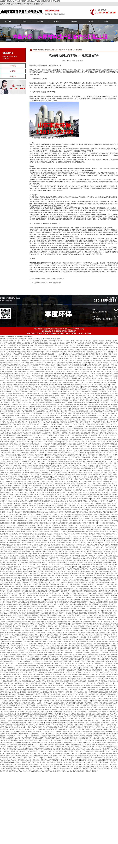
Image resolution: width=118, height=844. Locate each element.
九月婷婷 (111, 345)
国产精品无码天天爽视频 (33, 472)
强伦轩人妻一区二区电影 (105, 668)
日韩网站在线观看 (111, 628)
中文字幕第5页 (8, 488)
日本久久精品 (70, 389)
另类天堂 (79, 586)
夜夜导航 (110, 516)
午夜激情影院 (26, 512)
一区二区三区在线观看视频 (85, 503)
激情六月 (39, 360)
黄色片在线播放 (25, 711)
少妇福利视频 (20, 617)
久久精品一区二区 (86, 681)
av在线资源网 (12, 685)
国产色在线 (8, 393)
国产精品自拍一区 (78, 683)
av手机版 (6, 404)
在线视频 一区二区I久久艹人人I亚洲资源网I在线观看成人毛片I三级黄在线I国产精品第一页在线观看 (30, 1)
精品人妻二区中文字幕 (17, 670)
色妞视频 (82, 420)
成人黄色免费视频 (32, 391)
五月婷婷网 (3, 387)
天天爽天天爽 (39, 571)
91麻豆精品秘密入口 (15, 349)
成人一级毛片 (94, 468)
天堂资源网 (86, 393)
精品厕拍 (62, 380)
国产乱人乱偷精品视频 (93, 626)
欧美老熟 (62, 538)
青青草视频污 (44, 578)
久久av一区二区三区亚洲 (51, 558)
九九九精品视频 (97, 536)
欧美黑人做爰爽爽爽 (74, 374)
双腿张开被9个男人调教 (98, 705)
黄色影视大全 (90, 490)
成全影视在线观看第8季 (49, 492)
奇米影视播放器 (76, 593)
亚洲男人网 (83, 529)
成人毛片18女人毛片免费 (86, 646)
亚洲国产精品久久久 (101, 573)
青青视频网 (95, 632)
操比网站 (54, 698)
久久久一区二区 (96, 499)
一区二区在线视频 (57, 725)
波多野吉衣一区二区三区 (27, 455)
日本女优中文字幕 (84, 424)
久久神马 (23, 595)
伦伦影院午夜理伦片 (89, 380)
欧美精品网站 (12, 545)
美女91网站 (34, 679)
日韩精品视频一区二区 (89, 525)
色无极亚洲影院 (12, 650)
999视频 (9, 542)
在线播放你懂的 (50, 358)
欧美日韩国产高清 (108, 611)
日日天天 (12, 514)
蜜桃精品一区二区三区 (82, 615)
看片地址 (37, 483)
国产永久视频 (27, 463)
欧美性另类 (67, 731)
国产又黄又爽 (24, 505)
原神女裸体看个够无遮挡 (86, 674)
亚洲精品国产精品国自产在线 (16, 363)
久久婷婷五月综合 (34, 564)
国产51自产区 (99, 459)
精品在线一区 (31, 595)
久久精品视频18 (22, 692)
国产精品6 (22, 345)
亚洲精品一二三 (94, 376)
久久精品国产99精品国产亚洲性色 (62, 657)
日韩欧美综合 (14, 459)
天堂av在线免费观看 (106, 398)
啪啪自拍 (3, 628)
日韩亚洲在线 (43, 516)
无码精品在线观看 (87, 731)
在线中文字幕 (9, 727)
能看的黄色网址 (109, 747)
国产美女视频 (15, 578)
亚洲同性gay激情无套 (52, 415)
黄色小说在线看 (75, 474)
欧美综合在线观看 (15, 582)
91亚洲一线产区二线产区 (35, 619)
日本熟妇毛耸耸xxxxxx (105, 455)
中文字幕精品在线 (66, 611)
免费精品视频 (11, 694)
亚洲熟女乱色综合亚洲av (44, 406)
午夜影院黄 (64, 433)
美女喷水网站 (62, 597)
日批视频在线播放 (41, 490)
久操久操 (69, 630)
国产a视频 (106, 384)
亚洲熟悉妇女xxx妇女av (77, 439)
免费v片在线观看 (58, 523)
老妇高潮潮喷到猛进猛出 (67, 751)
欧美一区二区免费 (60, 376)
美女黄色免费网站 (61, 391)
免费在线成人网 (13, 374)
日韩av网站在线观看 (33, 736)
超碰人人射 (45, 648)
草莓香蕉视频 (83, 595)
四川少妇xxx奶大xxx (46, 448)
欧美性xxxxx (45, 589)
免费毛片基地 (58, 602)
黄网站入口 (103, 516)
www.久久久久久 (87, 488)
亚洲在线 (15, 413)
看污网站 (61, 413)
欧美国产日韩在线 (26, 731)
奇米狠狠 (91, 747)
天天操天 (76, 402)
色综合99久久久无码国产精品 (46, 652)
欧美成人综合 (50, 354)
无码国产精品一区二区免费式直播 (63, 448)
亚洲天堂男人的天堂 (105, 431)
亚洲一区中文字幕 (54, 507)
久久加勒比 (78, 604)
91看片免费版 (76, 564)
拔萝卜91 (71, 532)
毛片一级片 (41, 665)
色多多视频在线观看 (84, 433)
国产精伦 (7, 595)
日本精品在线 (4, 573)
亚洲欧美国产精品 (77, 494)
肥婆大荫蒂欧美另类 (94, 529)
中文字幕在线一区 (77, 457)
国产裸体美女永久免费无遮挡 (54, 731)
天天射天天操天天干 (64, 472)
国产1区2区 (80, 687)
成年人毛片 (27, 747)
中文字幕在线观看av (95, 411)
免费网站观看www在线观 (107, 477)
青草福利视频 (94, 600)
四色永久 (51, 391)
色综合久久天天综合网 (98, 442)
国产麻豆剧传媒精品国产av (105, 753)
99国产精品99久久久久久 (40, 769)
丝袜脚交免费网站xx (15, 536)
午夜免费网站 (15, 507)
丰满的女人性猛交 (108, 709)
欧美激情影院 (55, 545)
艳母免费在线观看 (91, 637)
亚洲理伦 (75, 510)
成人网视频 (87, 551)
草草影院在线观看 (13, 755)
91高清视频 (30, 639)
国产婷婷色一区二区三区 (48, 564)
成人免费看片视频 (79, 729)
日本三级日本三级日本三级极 (47, 687)
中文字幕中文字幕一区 (25, 685)
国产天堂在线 (82, 501)
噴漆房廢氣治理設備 (60, 331)
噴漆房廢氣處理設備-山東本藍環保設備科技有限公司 (49, 50)
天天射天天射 (23, 365)
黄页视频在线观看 (5, 384)
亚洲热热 (112, 468)
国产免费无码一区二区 (59, 630)
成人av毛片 (77, 600)
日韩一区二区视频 (44, 593)
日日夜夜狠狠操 (60, 459)
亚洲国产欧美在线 (44, 505)
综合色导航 (112, 542)
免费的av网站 (4, 705)
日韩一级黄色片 (16, 356)
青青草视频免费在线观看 (98, 685)
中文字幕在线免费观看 (68, 483)
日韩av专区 (78, 659)
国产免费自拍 (42, 459)
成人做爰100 (108, 562)
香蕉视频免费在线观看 (42, 650)
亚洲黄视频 (14, 635)
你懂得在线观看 (90, 744)
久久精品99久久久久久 (91, 367)
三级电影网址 (15, 595)
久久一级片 (100, 665)
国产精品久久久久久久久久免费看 (41, 753)
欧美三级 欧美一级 (110, 457)
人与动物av (26, 753)
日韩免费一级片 (12, 483)
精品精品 (18, 628)
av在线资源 (51, 459)
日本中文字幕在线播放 (51, 755)
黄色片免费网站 (75, 681)
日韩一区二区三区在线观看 (8, 525)
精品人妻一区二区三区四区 (56, 347)
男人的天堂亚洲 (60, 747)
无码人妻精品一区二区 (40, 347)
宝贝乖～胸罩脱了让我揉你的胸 (83, 635)
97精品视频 (87, 457)
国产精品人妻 (47, 352)
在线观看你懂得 (57, 463)
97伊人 (93, 424)
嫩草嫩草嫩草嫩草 (28, 571)
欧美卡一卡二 (16, 453)
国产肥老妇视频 (30, 389)
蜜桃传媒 (23, 387)
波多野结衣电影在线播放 (78, 514)
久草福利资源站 (59, 534)
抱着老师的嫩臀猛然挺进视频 (33, 586)
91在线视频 (7, 420)
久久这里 (20, 580)
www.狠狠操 (30, 694)
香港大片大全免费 (34, 700)
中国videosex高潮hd (82, 341)
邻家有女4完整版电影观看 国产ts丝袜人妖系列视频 (54, 417)
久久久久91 (109, 463)
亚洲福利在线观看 (79, 365)
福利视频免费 (32, 665)
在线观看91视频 (85, 402)
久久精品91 (32, 683)
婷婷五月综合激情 (40, 409)
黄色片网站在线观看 (33, 542)
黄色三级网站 (80, 409)
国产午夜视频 (16, 360)
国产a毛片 (74, 472)
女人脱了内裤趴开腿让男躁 (9, 402)
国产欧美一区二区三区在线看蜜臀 (96, 558)
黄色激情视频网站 (31, 529)
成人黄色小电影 (9, 593)
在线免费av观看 (19, 488)
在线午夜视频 (103, 376)
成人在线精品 (102, 659)
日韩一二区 (85, 593)
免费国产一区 (104, 501)
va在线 (17, 683)
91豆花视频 (56, 573)
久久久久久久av (82, 505)
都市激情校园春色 (36, 420)
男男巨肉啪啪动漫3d (17, 659)
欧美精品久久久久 (38, 380)
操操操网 (65, 733)
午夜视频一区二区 (38, 374)
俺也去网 (35, 604)
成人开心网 (82, 584)
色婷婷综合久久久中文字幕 (47, 540)
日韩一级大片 (98, 562)
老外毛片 (77, 529)
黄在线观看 (85, 720)
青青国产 (85, 523)
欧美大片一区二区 (83, 690)
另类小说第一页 (54, 343)
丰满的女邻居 (11, 747)
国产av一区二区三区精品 (62, 494)
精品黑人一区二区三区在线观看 (47, 356)
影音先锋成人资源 (63, 516)
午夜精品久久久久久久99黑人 (87, 446)
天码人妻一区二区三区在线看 (11, 376)
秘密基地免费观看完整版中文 (24, 600)
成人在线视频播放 (36, 352)
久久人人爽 (74, 420)
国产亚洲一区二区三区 (62, 665)
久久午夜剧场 (80, 492)
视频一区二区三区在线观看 (51, 611)
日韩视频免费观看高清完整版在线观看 (38, 556)
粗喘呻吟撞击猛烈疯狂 (83, 705)
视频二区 (42, 523)
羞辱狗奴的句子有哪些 (7, 619)
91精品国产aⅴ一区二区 (28, 415)
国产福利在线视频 (111, 720)
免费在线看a (44, 670)
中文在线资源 (67, 740)
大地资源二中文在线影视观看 (60, 556)
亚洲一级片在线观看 (40, 569)
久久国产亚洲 (40, 415)
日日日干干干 (48, 740)
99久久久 (79, 525)
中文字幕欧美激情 (50, 387)
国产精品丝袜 (63, 580)
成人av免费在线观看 (63, 769)
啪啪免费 (99, 481)
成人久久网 (49, 488)
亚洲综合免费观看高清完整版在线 (45, 766)
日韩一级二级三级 (22, 358)
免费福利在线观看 (46, 536)
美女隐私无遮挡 (97, 709)
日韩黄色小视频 (32, 643)
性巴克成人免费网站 (29, 406)
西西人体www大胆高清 (64, 564)
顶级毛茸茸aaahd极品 (61, 374)
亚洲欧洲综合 (70, 705)
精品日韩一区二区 (70, 534)
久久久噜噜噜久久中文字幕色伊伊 (98, 435)
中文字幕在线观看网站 (95, 740)
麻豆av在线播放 (99, 371)
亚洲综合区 (67, 606)
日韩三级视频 (89, 428)
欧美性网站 (60, 652)
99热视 (57, 400)
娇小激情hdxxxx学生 (94, 417)
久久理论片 (114, 698)
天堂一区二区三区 (107, 639)
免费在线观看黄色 (107, 395)
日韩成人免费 (53, 496)
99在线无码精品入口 (79, 490)
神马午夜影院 (30, 395)
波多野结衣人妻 (20, 472)
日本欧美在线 (78, 725)
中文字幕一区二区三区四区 (36, 494)
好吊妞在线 (80, 727)
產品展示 (40, 21)
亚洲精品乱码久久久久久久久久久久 (46, 624)
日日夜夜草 (35, 532)
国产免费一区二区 (108, 758)
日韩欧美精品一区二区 (43, 468)
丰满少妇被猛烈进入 (25, 769)
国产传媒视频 (23, 624)
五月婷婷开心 (104, 433)
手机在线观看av (37, 551)
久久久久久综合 (49, 632)
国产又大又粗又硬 (80, 352)
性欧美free (16, 742)
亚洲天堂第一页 (98, 681)
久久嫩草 (24, 703)
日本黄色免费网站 (12, 567)
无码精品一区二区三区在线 (19, 564)
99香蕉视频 (53, 398)
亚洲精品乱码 (13, 534)
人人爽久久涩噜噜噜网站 (76, 580)
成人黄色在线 (109, 648)
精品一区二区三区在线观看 (51, 503)
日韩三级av (96, 657)
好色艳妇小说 (35, 398)
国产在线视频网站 (12, 560)
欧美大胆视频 (47, 360)
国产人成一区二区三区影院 (42, 630)
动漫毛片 (84, 567)
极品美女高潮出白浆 (61, 744)
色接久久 (108, 591)
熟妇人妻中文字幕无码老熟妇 (36, 369)
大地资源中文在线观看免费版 (85, 751)
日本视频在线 (9, 532)
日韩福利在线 (113, 420)
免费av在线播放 (105, 400)
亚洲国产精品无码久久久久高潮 (35, 567)
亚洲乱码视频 (22, 424)
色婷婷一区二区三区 (47, 483)
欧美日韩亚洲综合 (71, 499)
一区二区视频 (12, 358)
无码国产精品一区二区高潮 (68, 628)
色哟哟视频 (58, 420)
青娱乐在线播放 (77, 700)
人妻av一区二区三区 (102, 380)
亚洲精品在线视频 (30, 668)
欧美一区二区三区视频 (74, 597)
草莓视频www (13, 630)
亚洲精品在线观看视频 (95, 611)
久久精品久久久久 (38, 731)
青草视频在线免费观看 (104, 540)
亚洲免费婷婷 (48, 374)
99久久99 (32, 755)
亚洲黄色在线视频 (31, 527)
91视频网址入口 (5, 659)
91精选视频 (108, 459)
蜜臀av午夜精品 (93, 349)
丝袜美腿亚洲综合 (34, 382)
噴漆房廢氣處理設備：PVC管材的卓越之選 (48, 283)
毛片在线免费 (79, 703)
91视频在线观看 (58, 685)
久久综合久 (56, 442)
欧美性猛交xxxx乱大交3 (30, 593)
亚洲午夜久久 (32, 608)
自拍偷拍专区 (16, 378)
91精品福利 (63, 415)
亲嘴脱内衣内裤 (100, 409)
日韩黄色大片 (45, 736)
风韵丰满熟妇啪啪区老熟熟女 (93, 575)
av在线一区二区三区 (33, 729)
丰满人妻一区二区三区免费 (46, 461)
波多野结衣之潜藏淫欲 (58, 422)
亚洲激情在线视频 (51, 668)
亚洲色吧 (89, 714)
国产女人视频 (47, 727)
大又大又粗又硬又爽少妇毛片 (99, 479)
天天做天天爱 (4, 369)
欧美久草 (61, 435)
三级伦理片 (107, 551)
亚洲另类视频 (46, 551)
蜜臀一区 (5, 615)
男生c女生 (18, 637)
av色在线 (86, 494)
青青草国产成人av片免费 (58, 615)
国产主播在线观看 (50, 428)
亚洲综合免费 (22, 722)
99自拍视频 (17, 466)
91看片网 (10, 395)
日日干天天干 (71, 391)
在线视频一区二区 (57, 514)
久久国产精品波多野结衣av (10, 611)
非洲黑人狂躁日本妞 (38, 463)
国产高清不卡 (60, 692)
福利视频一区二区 (110, 371)
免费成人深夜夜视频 (67, 736)
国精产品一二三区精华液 (38, 453)
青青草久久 (63, 558)
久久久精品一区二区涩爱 (46, 747)
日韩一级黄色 (113, 376)
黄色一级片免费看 (64, 593)
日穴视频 (5, 448)
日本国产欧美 (76, 731)
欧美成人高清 (92, 496)
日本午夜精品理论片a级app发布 (10, 415)
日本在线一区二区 (91, 771)
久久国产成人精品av (106, 560)
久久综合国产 (68, 711)
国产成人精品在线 (85, 536)
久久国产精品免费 (6, 742)
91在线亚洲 (44, 613)
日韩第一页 (68, 676)
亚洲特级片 (32, 492)
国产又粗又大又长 (65, 457)
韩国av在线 (41, 358)
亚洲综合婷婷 (84, 347)
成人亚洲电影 (12, 580)
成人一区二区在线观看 (49, 641)
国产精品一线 (111, 567)
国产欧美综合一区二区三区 (106, 637)
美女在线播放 (15, 457)
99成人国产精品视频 (44, 345)
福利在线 (105, 406)
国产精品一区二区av (39, 580)
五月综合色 (48, 672)
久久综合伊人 (27, 433)
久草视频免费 (9, 472)
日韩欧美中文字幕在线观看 (17, 369)
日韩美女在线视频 (112, 654)
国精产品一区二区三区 (51, 639)
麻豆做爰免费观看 (56, 637)
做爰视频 (44, 696)
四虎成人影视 (26, 582)
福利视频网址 (47, 477)
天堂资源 (101, 591)
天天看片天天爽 (45, 637)
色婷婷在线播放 (23, 635)
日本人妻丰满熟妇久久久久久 (37, 751)
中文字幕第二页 (27, 589)
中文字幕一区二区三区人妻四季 (67, 512)
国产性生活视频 (7, 551)
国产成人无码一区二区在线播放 (105, 696)
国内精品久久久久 (70, 742)
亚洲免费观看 (102, 413)
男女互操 (85, 630)
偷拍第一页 (10, 512)
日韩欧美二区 (110, 442)
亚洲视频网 (16, 549)
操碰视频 (91, 762)
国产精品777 (11, 494)
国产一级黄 (14, 608)
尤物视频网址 (57, 740)
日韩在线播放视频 (57, 764)
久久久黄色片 (4, 341)
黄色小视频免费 (96, 589)
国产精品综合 (83, 510)
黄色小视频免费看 (87, 371)
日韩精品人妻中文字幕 (88, 564)
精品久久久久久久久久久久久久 (89, 398)
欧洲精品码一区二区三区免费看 (71, 442)
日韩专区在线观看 (79, 626)
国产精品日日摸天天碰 (34, 562)
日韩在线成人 (13, 444)
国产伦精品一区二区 (44, 422)
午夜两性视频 (8, 409)
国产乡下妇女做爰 (106, 472)
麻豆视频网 (18, 450)
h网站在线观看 (57, 406)
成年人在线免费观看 (92, 545)
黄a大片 (22, 400)
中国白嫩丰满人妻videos (35, 444)
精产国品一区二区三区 (23, 679)
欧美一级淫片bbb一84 (28, 360)
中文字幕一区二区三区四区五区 (67, 437)
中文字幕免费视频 (65, 700)
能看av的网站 (57, 549)
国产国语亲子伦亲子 (102, 424)
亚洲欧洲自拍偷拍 (31, 687)
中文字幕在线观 (94, 453)
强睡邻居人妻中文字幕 (47, 382)
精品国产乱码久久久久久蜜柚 (76, 558)
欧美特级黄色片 (45, 584)
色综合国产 (23, 510)
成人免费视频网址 (29, 602)
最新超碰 (93, 668)
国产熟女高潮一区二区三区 (104, 683)
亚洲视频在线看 (111, 731)
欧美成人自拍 (55, 468)
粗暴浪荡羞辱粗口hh (107, 393)
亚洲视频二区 (24, 578)
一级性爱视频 (43, 446)
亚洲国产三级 (29, 431)
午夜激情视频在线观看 (63, 387)
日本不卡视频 (73, 540)
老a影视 (93, 402)
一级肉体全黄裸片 (36, 621)
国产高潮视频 (108, 760)
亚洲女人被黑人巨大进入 (98, 720)
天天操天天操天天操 (100, 643)
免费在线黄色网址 (74, 760)
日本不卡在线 (63, 635)
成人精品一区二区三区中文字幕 (16, 591)
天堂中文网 (95, 700)
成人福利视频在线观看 (61, 661)
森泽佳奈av (85, 600)
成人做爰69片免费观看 (45, 527)
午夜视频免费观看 (79, 404)
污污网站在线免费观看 (60, 718)
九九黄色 (65, 641)
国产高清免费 (86, 387)
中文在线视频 (69, 613)
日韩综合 (31, 632)
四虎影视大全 (43, 690)
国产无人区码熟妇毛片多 (11, 352)
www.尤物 (20, 496)
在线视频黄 (72, 586)
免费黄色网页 (85, 549)
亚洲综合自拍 (34, 448)
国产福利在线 (74, 556)
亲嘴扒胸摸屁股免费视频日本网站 (27, 764)
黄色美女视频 (13, 700)
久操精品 (79, 378)
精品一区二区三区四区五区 (31, 573)
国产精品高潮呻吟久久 (43, 595)
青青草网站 (21, 650)
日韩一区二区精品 (63, 398)
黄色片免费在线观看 (77, 571)
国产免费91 (52, 659)
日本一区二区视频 (40, 626)
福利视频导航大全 (68, 549)
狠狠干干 (41, 479)
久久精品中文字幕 (72, 349)
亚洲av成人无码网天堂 (110, 356)
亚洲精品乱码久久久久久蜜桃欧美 (27, 446)
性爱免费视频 (46, 514)
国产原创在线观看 (104, 365)
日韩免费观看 (63, 586)
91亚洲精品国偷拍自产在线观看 (58, 690)
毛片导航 (57, 411)
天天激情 (50, 534)
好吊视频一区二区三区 (16, 705)
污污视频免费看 (94, 532)
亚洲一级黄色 (78, 711)
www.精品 (78, 448)
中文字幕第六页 (93, 455)
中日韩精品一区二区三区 (14, 463)
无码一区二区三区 (5, 360)
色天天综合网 (101, 769)
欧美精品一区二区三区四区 (30, 637)
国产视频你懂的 (103, 521)
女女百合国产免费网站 (82, 358)
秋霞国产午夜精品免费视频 (57, 670)
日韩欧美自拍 (112, 382)
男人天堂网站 (71, 492)
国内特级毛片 (90, 354)
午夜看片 (5, 652)
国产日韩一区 (110, 705)
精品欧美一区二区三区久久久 (98, 630)
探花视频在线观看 (59, 488)
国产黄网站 (32, 358)
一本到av (94, 547)
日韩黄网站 (50, 490)
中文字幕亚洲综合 (103, 391)
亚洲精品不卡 (90, 716)
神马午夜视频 (43, 518)
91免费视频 (114, 426)
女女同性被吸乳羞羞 (25, 681)
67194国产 (114, 722)
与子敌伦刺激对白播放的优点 (9, 422)
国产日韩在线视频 (93, 567)
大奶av (29, 663)
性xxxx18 (23, 507)
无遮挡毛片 (56, 433)
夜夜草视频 (62, 755)
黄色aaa (41, 512)
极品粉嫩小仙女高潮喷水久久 (29, 516)
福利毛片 (68, 479)
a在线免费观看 (36, 696)
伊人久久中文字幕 (5, 378)
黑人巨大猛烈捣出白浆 (8, 657)
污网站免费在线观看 (98, 597)
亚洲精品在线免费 (19, 431)
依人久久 (107, 646)
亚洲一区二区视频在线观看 (17, 663)
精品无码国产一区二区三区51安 (90, 569)
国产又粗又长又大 (36, 711)
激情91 (36, 545)
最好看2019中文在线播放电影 (59, 553)
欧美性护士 (20, 672)
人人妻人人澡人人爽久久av (93, 749)
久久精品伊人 (11, 679)
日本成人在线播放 (111, 488)
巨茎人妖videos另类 (52, 646)
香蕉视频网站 (114, 450)
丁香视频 (30, 654)
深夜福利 (56, 707)
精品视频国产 (83, 556)
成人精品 (42, 466)
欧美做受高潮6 (49, 479)
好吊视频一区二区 (93, 369)
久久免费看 (49, 411)
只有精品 (9, 604)
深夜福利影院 (56, 510)
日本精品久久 (109, 718)
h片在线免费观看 (54, 426)
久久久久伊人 (40, 709)
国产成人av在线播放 (54, 733)
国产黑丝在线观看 (5, 738)
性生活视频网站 (55, 736)
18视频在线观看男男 (71, 527)
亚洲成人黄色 (60, 696)
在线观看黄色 (40, 378)
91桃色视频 (53, 472)
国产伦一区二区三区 (25, 374)
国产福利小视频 (25, 457)
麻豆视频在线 (88, 725)
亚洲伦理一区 (70, 488)
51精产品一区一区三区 (84, 560)
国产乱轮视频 (53, 597)
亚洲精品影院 (74, 516)
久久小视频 (63, 393)
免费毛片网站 (82, 540)
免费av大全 (30, 490)
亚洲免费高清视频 (34, 692)
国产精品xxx (114, 740)
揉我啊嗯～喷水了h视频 (103, 360)
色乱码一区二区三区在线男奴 (48, 437)
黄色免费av (101, 463)
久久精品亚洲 (39, 639)
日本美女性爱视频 (65, 663)
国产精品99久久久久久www (50, 538)
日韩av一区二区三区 (30, 499)
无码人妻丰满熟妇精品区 (61, 450)
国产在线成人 (94, 738)
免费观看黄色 (53, 516)
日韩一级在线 (6, 602)
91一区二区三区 (12, 718)
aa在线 (18, 428)
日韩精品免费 (13, 722)
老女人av (49, 523)
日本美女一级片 (109, 492)
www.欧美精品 (4, 459)
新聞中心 (57, 21)
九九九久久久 (73, 641)
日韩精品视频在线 (51, 560)
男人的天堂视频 (105, 545)
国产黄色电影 (27, 349)
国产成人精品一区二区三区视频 (43, 442)
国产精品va (50, 453)
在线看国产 (92, 461)
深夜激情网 (8, 626)
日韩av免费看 (33, 417)
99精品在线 (60, 499)
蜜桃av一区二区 (14, 711)
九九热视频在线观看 (89, 507)
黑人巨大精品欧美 (13, 516)
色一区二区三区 (113, 347)
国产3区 (88, 632)
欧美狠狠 (95, 580)
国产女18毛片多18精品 (97, 389)
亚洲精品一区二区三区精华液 (74, 652)
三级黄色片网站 (14, 538)
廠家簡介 (90, 21)
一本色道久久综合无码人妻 (13, 380)
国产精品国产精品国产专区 (17, 490)
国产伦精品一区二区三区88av (26, 367)
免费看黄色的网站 (108, 439)
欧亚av (59, 560)
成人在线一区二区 (24, 461)
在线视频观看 (89, 406)
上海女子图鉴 (98, 672)
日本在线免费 (26, 604)
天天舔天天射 (12, 764)
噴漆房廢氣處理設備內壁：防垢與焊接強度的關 (49, 279)
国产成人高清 (68, 608)
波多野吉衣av (106, 417)
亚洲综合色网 (74, 398)
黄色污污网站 (13, 624)
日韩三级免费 (48, 707)
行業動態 (13, 65)
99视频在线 (105, 499)
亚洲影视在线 (99, 679)
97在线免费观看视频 (97, 733)
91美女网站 (111, 354)
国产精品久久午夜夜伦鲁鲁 (85, 696)
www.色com (74, 589)
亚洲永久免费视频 (84, 758)
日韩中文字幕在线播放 (37, 560)
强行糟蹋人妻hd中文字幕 (92, 727)
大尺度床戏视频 (38, 413)
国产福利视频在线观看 (85, 628)
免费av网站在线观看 (87, 573)
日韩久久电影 (45, 760)
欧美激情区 (23, 382)
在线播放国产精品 (58, 727)
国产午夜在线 (28, 442)
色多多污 (3, 591)
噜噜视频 (84, 474)
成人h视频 (34, 437)
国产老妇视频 (58, 654)
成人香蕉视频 (49, 494)
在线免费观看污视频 (93, 470)
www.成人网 (59, 354)
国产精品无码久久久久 (82, 389)
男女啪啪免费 (99, 646)
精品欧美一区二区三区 (9, 496)
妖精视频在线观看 (92, 514)
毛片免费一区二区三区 (44, 525)
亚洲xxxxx (64, 521)
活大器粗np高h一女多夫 (35, 740)
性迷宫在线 (72, 707)
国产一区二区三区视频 (28, 468)
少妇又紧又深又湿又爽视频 (78, 369)
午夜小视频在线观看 (13, 646)
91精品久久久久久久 (77, 406)
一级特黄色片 (54, 589)
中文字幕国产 (28, 347)
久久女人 (48, 463)
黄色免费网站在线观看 (7, 597)
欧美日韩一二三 (52, 363)
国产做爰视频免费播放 (78, 714)
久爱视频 (62, 529)
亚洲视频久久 (20, 514)
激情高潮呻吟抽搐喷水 (79, 395)
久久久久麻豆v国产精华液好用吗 (10, 468)
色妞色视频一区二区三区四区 (14, 716)
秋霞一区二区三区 (110, 665)
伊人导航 (84, 747)
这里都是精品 (13, 345)
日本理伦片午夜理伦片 (90, 659)
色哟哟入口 (20, 758)
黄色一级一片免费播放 (41, 384)
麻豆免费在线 (103, 349)
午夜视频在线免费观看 (27, 762)
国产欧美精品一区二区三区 (57, 341)
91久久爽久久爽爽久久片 (70, 345)
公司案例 (74, 21)
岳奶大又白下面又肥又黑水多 (28, 459)
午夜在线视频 (81, 354)
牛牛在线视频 (62, 356)
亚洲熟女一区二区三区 (15, 661)
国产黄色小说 (46, 657)
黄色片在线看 (74, 584)
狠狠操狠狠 (103, 632)
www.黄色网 (112, 367)
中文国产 (84, 356)
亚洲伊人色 (101, 549)
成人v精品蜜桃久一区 (80, 692)
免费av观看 (91, 505)
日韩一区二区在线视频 (27, 611)
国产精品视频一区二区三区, (64, 600)
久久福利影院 (72, 521)
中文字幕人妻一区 (48, 420)
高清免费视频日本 (19, 393)
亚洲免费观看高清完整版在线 (44, 395)
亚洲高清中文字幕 (37, 553)
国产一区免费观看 (92, 650)
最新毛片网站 (31, 411)
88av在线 (90, 584)
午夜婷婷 (42, 488)
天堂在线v (89, 426)
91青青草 (71, 358)
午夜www (23, 698)
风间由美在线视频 (58, 527)
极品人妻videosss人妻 (52, 663)
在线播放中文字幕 (67, 626)
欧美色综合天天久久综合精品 (84, 562)
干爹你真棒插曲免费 (75, 547)
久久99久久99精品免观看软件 (79, 360)
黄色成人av (68, 668)
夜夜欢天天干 (70, 422)
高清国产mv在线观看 (103, 578)
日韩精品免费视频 (84, 437)
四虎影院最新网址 (104, 514)
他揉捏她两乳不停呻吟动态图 (9, 696)
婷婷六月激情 (98, 428)
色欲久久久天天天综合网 (96, 512)
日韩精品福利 (110, 676)
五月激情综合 (31, 591)
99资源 (50, 714)
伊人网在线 (42, 521)
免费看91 (106, 363)
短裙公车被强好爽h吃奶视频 (34, 707)
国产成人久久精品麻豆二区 (35, 485)
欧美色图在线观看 (68, 382)
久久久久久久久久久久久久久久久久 (58, 643)
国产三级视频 (74, 595)
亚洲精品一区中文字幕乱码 (39, 742)
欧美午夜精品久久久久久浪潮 (49, 532)
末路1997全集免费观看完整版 (11, 343)
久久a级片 (69, 428)
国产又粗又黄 (99, 492)
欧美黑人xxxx (107, 764)
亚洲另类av (79, 483)
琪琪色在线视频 (69, 725)
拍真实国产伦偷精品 (91, 413)
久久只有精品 (91, 540)
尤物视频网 (38, 514)
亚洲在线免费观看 (13, 382)
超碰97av (10, 503)
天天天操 (73, 417)
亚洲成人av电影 (99, 635)
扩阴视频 (80, 707)
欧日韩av (98, 466)
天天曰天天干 (55, 582)
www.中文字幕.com (51, 512)
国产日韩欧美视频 (31, 422)
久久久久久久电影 (89, 606)
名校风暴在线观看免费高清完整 (41, 582)
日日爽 (38, 492)
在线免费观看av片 (85, 345)
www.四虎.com (25, 621)
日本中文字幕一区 (57, 551)
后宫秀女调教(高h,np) (47, 400)
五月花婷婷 (17, 503)
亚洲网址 (84, 470)
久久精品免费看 (27, 503)
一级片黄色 (19, 714)
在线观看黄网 (53, 729)
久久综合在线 (21, 529)
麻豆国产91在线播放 (71, 619)
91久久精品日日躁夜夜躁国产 (78, 602)
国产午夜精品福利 (79, 426)
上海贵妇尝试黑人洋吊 (73, 455)
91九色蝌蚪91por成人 (110, 694)
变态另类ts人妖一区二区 (77, 400)
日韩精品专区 (48, 571)
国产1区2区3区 (81, 391)
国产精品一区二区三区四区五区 (107, 547)
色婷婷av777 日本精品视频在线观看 (80, 709)
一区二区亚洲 (63, 532)
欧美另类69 (40, 722)
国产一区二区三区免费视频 (39, 343)
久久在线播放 (4, 538)
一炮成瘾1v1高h (84, 738)
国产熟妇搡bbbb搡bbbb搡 (90, 431)
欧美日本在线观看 (111, 409)
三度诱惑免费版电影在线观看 (51, 694)
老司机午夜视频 (91, 729)
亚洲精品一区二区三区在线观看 (16, 639)
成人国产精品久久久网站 (108, 369)
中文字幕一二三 (98, 703)
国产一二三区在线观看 (94, 395)
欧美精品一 (101, 641)
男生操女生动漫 (73, 718)
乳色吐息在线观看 (42, 714)
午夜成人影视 (63, 760)
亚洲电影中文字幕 (103, 415)
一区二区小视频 (91, 420)
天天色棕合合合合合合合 (18, 404)
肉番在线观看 (83, 349)
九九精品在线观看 (30, 705)
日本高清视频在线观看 (45, 718)
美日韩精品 (71, 356)
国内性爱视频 (26, 343)
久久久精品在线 (108, 411)
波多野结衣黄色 (85, 668)
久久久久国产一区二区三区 (93, 439)
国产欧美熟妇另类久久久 (48, 474)
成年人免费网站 (84, 363)
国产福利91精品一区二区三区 (78, 553)
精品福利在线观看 (15, 435)
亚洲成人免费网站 (5, 725)
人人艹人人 (36, 744)
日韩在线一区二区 (39, 600)
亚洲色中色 (68, 413)
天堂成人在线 (87, 604)
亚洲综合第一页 (75, 518)
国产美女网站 (70, 703)
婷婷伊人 (15, 420)
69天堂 (14, 367)
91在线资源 (95, 387)
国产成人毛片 (61, 492)
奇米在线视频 (65, 369)
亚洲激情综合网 (84, 639)
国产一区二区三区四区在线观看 (18, 417)
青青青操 (38, 762)
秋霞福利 (34, 356)
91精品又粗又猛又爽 (66, 426)
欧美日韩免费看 (21, 391)
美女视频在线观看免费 (26, 630)
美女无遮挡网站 (64, 589)
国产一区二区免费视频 (69, 632)
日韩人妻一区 (86, 442)
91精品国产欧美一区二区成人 (63, 567)
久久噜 (76, 613)
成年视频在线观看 (54, 628)
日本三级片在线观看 (47, 744)
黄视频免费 (76, 679)
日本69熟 (81, 648)
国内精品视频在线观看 (39, 349)
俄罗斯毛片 (101, 496)
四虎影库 (66, 602)
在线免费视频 (27, 380)
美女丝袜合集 (26, 551)
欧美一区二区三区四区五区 (16, 615)
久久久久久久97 (99, 586)
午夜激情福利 (108, 755)
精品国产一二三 (49, 444)
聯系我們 (107, 21)
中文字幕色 (49, 466)
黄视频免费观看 (101, 676)
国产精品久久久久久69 (25, 760)
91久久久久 (114, 400)
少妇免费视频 (75, 463)
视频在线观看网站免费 (102, 343)
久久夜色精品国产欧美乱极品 (87, 641)
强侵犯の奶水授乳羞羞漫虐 (18, 654)
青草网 (92, 363)
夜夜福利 (113, 384)
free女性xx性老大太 (90, 621)
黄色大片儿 (89, 643)
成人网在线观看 (22, 632)
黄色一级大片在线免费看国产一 (22, 470)
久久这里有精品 (48, 661)
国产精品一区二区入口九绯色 (54, 608)
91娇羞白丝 (112, 617)
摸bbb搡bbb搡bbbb (26, 744)
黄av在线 (56, 749)
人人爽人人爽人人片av (77, 749)
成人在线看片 (90, 409)
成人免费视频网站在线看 (86, 527)
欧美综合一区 (93, 523)
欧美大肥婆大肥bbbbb (38, 457)
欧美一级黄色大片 (24, 560)
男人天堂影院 (6, 367)
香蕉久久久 (13, 341)
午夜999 (14, 424)
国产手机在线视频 (64, 639)
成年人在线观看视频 (31, 659)
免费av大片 (67, 551)
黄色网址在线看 (65, 714)
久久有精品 (20, 499)
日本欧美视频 (39, 632)
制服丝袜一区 (54, 365)
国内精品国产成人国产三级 (62, 395)
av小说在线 (54, 584)
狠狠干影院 (65, 648)
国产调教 (22, 422)
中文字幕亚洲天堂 (99, 488)
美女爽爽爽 (60, 474)
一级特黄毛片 (17, 551)
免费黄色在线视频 (45, 545)
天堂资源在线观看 (16, 753)
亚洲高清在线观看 (59, 703)
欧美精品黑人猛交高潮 (95, 694)
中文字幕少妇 (64, 400)
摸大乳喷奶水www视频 (51, 393)
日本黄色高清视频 (102, 420)
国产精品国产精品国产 (96, 556)
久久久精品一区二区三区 (30, 426)
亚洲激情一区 (22, 608)
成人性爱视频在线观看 (105, 446)
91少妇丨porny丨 (96, 538)
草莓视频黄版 (108, 593)
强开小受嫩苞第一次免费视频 (91, 766)
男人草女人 (75, 663)
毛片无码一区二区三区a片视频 (68, 485)
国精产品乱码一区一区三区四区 (108, 437)
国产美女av (95, 433)
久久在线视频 (83, 769)
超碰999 (66, 514)
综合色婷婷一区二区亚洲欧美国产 (29, 613)
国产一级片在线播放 (94, 444)
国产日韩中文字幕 (6, 549)
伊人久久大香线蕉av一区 (60, 477)
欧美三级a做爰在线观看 (93, 722)
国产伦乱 (84, 679)
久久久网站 (44, 700)
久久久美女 (41, 617)
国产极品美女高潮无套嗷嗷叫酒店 (12, 641)
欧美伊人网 (64, 371)
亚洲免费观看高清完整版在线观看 (106, 571)
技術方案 (13, 71)
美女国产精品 (86, 448)
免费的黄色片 (71, 376)
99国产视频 (88, 703)
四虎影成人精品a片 (70, 354)
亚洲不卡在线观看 (70, 727)
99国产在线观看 (69, 523)
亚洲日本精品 (111, 643)
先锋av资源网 (87, 657)
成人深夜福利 (110, 661)
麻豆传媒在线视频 (84, 589)
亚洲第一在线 (33, 521)
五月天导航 (90, 742)
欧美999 (99, 764)
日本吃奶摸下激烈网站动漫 (92, 450)
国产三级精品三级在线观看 (83, 755)
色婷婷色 (81, 654)
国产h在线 (108, 641)
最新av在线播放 (47, 758)
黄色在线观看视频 (31, 615)
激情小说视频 (26, 553)
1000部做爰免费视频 (94, 595)
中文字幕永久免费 (108, 527)
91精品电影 (111, 725)
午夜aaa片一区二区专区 (22, 398)
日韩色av (115, 466)
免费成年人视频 (57, 345)
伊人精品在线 (61, 428)
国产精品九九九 (108, 402)
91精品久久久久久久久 (96, 593)
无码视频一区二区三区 (95, 356)
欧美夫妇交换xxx (99, 661)
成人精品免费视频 (90, 654)
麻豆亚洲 (62, 343)
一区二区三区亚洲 (45, 764)
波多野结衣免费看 (77, 591)
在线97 (70, 635)
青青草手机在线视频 (72, 363)
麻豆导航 (57, 626)
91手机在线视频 (104, 690)
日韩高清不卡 (59, 490)
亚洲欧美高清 (103, 580)
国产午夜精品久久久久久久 (45, 481)
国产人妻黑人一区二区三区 (69, 424)
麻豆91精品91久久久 (83, 499)
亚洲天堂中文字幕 (36, 477)
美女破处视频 (28, 580)
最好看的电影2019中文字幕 (109, 448)
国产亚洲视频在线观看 (69, 560)
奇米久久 (46, 619)
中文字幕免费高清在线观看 (62, 571)
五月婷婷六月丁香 (90, 683)
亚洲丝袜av (70, 755)
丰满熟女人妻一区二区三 (61, 409)
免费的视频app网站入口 (23, 437)
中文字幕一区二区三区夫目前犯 (66, 687)
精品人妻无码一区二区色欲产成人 (93, 378)
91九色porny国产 (99, 584)
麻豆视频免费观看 (100, 510)
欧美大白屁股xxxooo (26, 549)
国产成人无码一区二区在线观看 (16, 562)
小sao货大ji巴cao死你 (76, 450)
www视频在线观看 (68, 637)
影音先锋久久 (45, 542)
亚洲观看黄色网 (40, 371)
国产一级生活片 (27, 376)
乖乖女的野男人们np (48, 681)
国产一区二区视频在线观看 (35, 510)
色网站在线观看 (95, 393)
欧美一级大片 (77, 630)
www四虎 (97, 751)
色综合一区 (86, 711)
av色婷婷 (92, 360)
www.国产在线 (100, 606)
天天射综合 (69, 692)
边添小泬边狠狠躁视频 (91, 477)
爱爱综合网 (31, 534)
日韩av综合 (36, 760)
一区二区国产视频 (96, 384)
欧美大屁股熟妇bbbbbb (80, 444)
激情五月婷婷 (70, 341)
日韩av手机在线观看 (19, 485)
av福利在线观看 (60, 479)
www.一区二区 (102, 523)
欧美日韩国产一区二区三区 (92, 422)
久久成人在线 (103, 687)
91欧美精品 (70, 459)
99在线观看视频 (36, 538)
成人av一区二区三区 (40, 363)
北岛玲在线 (98, 527)
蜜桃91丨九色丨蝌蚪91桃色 (50, 575)
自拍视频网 (21, 687)
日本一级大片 (63, 496)
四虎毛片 (70, 617)
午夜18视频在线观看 (41, 507)
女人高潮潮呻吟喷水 (82, 411)
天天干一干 (75, 453)
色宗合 (48, 378)
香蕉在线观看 (81, 578)
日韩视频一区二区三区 (51, 413)
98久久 (13, 437)
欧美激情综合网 (76, 387)
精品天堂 (69, 538)
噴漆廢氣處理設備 (47, 331)
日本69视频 (4, 349)
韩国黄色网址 (94, 358)
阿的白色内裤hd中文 (35, 661)
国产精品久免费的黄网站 (65, 404)
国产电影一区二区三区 (107, 453)
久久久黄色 (21, 389)
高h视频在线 (74, 738)
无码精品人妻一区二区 (32, 488)
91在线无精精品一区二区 (74, 670)
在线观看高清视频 (97, 551)
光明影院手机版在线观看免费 (43, 749)
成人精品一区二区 (17, 347)
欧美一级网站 (64, 595)
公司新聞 (13, 76)
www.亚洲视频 (24, 720)
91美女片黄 (97, 582)
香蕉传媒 (68, 720)
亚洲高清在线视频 (51, 617)
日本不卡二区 (24, 371)
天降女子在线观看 (15, 703)
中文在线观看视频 (26, 428)
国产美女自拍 (112, 413)
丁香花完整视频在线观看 (59, 505)
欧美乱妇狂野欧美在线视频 (44, 602)
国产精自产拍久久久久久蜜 (12, 676)
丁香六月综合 (23, 740)
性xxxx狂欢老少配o (107, 727)
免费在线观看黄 (42, 683)
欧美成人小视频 (30, 709)
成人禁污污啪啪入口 (15, 573)
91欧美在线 (111, 687)
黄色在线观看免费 (69, 525)
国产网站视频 (19, 477)
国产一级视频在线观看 (70, 446)
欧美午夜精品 (95, 448)
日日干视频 (87, 733)
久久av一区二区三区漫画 (99, 345)
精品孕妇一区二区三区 (53, 371)
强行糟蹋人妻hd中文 (30, 606)
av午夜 (81, 575)
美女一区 (4, 439)
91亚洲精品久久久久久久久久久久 (63, 352)
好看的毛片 (61, 455)
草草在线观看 (54, 760)
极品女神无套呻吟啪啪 (11, 613)
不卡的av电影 (110, 496)
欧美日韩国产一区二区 (76, 481)
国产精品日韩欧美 (82, 461)
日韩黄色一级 (108, 378)
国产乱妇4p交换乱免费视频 (49, 635)
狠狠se (67, 474)
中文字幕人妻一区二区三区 (54, 606)
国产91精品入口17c (57, 402)
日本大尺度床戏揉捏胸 (68, 545)
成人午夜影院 (102, 613)
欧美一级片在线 (23, 700)
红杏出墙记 (38, 657)
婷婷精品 (110, 613)
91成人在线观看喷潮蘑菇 (25, 749)
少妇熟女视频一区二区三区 (108, 626)
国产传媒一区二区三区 (69, 578)
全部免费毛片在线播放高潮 (107, 619)
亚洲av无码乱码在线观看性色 (14, 586)
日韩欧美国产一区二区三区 (71, 764)
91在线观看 (30, 483)
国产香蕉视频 (106, 466)
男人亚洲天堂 (34, 505)
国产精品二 (19, 747)
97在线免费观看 (5, 507)
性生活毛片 (38, 694)
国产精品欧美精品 (97, 457)
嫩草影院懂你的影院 (31, 690)
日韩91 (42, 663)
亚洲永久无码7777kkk (52, 485)
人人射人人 (99, 363)
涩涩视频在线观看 (103, 692)
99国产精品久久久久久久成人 (69, 575)
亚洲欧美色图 (38, 549)
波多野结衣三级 (52, 349)
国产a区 (32, 371)
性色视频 (75, 674)
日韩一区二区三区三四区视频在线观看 (29, 341)
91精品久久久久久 (90, 481)
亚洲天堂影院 (4, 534)
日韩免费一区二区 (77, 551)
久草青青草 (14, 733)
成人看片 (8, 665)
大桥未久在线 (36, 681)
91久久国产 (17, 540)
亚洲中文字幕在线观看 (99, 714)
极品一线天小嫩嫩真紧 (14, 589)
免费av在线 (7, 347)
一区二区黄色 (37, 470)
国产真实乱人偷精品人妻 (10, 365)
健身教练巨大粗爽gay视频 (60, 709)
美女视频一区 (4, 606)
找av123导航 (48, 380)
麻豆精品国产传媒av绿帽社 (40, 376)
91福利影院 (8, 510)
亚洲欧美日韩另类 (101, 742)
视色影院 (73, 409)
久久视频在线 (43, 426)
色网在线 (63, 378)
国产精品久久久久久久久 (57, 650)
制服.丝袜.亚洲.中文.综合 (105, 461)
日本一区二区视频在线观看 (103, 674)
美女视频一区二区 (38, 428)
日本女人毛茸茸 (64, 749)
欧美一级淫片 (111, 490)
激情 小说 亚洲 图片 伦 (57, 619)
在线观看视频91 (91, 578)
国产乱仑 (35, 747)
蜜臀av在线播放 (67, 771)
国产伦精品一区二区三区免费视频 (74, 716)
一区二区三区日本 (5, 569)
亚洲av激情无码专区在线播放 (27, 525)
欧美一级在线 (93, 615)
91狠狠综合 (78, 380)
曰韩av (61, 716)
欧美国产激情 (103, 468)
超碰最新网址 (49, 738)
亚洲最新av (68, 490)
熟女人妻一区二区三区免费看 (90, 518)
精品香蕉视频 (92, 613)
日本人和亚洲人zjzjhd (92, 400)
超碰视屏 (27, 477)
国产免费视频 (33, 540)
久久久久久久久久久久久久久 (68, 646)
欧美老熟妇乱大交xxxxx (77, 643)
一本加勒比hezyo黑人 (108, 483)
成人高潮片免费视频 (13, 744)
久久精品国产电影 (98, 628)
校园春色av (49, 567)
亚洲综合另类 (23, 444)
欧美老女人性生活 (13, 766)
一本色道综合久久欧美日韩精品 (84, 459)
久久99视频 (29, 363)
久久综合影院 (84, 453)
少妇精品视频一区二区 (66, 365)
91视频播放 (110, 742)
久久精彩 (111, 573)
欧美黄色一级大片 (70, 435)
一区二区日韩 (44, 496)
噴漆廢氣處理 (72, 331)
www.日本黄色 (17, 604)
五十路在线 (70, 615)
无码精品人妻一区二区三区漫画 (92, 670)
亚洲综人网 (35, 547)
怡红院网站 (106, 749)
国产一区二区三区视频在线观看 (76, 650)
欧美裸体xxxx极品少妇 (66, 729)
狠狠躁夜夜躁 (70, 380)
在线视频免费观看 (32, 345)
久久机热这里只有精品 (101, 762)
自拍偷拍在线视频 (53, 683)
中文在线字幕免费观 (87, 661)
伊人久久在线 (43, 391)
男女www (15, 769)
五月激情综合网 (67, 510)
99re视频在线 (10, 628)
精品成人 (25, 661)
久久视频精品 (8, 527)
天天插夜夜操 (24, 755)
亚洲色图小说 (102, 650)
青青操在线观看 (66, 453)
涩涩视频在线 (96, 604)
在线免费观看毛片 (30, 672)
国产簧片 (48, 709)
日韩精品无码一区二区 (19, 411)
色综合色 (50, 409)
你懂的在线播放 (83, 512)
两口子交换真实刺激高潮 (97, 341)
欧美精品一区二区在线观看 (56, 389)
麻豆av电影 (100, 525)
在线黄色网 (97, 406)
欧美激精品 (49, 654)
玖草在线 (31, 624)
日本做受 (46, 553)
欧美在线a (78, 523)
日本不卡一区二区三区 (67, 468)
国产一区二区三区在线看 (28, 646)
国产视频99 (26, 450)
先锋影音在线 (55, 378)
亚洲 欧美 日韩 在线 (21, 597)
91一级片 (75, 758)
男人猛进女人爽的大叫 (76, 733)
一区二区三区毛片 (22, 674)
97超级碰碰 (48, 450)
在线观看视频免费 (111, 389)
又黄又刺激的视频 (61, 358)
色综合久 (69, 672)
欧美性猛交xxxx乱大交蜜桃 (101, 426)
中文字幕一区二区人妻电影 (33, 727)
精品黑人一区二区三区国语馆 (104, 663)
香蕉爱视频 (66, 463)
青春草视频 (6, 437)
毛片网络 (111, 580)
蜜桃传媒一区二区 (71, 696)
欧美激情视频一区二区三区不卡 (16, 736)
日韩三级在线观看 (77, 507)
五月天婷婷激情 (41, 534)
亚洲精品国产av (38, 387)
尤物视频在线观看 (42, 591)
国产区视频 (15, 698)
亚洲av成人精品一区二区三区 (108, 358)
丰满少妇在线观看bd (94, 474)
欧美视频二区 (36, 433)
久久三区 (34, 461)
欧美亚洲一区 (102, 553)
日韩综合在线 (111, 505)
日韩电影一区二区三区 (70, 654)
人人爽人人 (44, 733)
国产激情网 (97, 485)
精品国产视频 (103, 707)
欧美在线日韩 (21, 483)
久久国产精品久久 (9, 714)
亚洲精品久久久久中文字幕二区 (38, 597)
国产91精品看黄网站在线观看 (75, 343)
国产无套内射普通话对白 (34, 404)
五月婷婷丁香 (105, 722)
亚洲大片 (107, 679)
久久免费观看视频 (98, 718)
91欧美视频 (44, 729)
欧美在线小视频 (25, 352)
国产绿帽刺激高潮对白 (75, 393)
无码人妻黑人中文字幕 (35, 703)
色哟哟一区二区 (12, 446)
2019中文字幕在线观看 (56, 518)
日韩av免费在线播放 (59, 672)
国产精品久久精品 (57, 525)
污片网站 (7, 608)
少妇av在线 (87, 652)
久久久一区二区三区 (36, 558)
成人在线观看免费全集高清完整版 (65, 461)
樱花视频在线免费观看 (109, 604)
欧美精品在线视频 (99, 731)
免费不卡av (103, 725)
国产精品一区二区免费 (15, 648)
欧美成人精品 (68, 685)
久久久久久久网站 (24, 696)
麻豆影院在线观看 (78, 413)
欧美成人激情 (28, 641)
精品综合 (80, 367)
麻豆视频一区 (89, 343)
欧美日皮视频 (92, 553)
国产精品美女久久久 (79, 676)
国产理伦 (96, 382)
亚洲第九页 (4, 700)
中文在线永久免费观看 (93, 404)
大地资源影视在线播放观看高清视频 (81, 624)
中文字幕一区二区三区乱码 (80, 479)
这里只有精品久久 (102, 729)
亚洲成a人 (71, 411)
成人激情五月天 (93, 619)
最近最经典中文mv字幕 (55, 367)
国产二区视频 (23, 534)
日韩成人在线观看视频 (82, 468)
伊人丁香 (106, 740)
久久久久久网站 (37, 503)
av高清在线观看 (82, 417)
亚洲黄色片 (91, 466)
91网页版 (45, 341)
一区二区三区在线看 (72, 347)
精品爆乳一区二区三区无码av (62, 758)
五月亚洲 (48, 424)
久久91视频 (75, 668)
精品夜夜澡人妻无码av (32, 670)
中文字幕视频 (94, 690)
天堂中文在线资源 (63, 624)
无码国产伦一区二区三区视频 (30, 584)
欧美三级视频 (90, 676)
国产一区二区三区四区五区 (60, 360)
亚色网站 (3, 668)
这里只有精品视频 (98, 755)
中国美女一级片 (90, 571)
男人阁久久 (30, 507)
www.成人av (40, 672)
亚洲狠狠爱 (34, 512)
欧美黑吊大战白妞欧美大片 (62, 621)
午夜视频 (9, 540)
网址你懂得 (74, 639)
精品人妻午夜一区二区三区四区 (23, 354)
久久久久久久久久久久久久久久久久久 (75, 466)
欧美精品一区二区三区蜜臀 (29, 479)
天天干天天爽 (62, 349)
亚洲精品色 (113, 589)
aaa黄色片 (112, 479)
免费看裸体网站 (66, 591)
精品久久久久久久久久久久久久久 (23, 409)
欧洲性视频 (72, 503)
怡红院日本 (13, 558)
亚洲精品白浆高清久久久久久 (34, 393)
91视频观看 (42, 716)
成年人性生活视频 (97, 760)
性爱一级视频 (71, 378)
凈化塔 (24, 21)
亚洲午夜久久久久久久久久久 (18, 771)
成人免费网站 (77, 672)
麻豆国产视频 (28, 716)
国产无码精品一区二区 (8, 428)
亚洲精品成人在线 (101, 354)
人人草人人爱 (109, 584)
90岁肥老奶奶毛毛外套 (106, 615)
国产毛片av (81, 718)
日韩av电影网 (96, 483)
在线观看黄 (39, 755)
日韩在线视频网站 (19, 527)
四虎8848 (18, 512)
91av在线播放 (9, 637)
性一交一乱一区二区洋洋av (88, 463)
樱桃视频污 (66, 406)
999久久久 (96, 542)
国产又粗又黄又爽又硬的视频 (27, 481)
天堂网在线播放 (5, 578)
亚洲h (56, 457)
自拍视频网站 (40, 411)
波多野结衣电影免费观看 (8, 391)
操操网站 (7, 751)
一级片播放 (108, 586)
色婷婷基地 (10, 450)
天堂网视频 (45, 762)
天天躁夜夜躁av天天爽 (91, 591)
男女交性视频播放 (62, 540)
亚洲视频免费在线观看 (108, 569)
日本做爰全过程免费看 (14, 439)
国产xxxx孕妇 (70, 562)
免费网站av (50, 626)
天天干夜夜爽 (108, 352)
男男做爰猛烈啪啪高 (78, 722)
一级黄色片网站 (108, 670)
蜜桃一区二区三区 (55, 578)
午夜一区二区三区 (39, 354)
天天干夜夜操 (46, 470)
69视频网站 (41, 606)
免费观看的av (78, 657)
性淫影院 (89, 718)
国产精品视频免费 (12, 461)
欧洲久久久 (22, 413)
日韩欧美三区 (46, 501)
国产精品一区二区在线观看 (30, 466)
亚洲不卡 (16, 505)
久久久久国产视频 (53, 751)
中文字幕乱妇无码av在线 (19, 665)
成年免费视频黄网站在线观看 (79, 698)
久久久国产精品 (6, 453)
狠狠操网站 (92, 698)
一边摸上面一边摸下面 (86, 485)
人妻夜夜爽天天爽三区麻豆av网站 (22, 384)
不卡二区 (45, 562)
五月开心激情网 (92, 391)
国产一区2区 (111, 553)
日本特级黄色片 (98, 624)
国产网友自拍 (12, 389)
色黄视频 (96, 725)
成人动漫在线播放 (20, 619)
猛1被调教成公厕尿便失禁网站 (58, 547)
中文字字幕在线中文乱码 (80, 740)
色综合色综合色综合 (91, 687)
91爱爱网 (112, 501)
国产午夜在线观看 (101, 505)
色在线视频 (71, 744)
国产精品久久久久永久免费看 (55, 676)
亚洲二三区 (94, 437)
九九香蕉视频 (86, 547)
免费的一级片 (56, 424)
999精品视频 (106, 538)
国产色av (78, 488)
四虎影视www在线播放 (14, 553)
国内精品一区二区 (11, 692)
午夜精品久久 (112, 523)
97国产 (36, 716)
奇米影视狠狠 (80, 744)
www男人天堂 (26, 628)
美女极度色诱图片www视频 (63, 444)
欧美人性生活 (76, 470)
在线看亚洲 (76, 567)
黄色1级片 (58, 382)
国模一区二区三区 (28, 626)
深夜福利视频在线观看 (27, 766)
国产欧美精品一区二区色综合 (25, 657)
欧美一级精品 (36, 589)
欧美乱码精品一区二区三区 (39, 628)
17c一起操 (3, 556)
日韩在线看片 (55, 595)
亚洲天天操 (54, 593)
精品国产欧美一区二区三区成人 (89, 516)
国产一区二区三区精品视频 (65, 659)
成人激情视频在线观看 (65, 679)
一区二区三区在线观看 (53, 521)
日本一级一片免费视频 (53, 369)
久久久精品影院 (33, 365)
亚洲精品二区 (40, 668)
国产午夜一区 (73, 753)
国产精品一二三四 (23, 652)
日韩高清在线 (49, 665)
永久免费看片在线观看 (55, 569)
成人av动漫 (52, 769)
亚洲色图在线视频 (91, 521)
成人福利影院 (34, 518)
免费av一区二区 (21, 643)
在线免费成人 (37, 641)
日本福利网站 (50, 457)
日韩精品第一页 (64, 584)
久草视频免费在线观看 (13, 621)
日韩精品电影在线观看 (44, 439)
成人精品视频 (48, 549)
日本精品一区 (26, 356)
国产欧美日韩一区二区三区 (35, 424)
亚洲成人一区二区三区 (62, 481)
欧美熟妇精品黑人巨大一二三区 (23, 501)
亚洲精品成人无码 (34, 635)
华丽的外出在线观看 (95, 602)
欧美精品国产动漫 (65, 683)
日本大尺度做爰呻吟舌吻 (10, 681)
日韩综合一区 (87, 700)
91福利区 (89, 542)
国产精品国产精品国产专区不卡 (39, 720)
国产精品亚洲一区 (105, 518)
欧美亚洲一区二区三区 (12, 371)
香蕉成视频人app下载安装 (95, 352)
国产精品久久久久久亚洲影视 (20, 474)
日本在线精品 (100, 744)
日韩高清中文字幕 (33, 523)
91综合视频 (61, 542)
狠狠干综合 (3, 358)
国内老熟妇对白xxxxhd (34, 575)
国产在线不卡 (85, 384)
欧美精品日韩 (112, 707)
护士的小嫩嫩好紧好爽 (65, 384)
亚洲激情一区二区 (13, 387)
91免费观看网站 (47, 433)
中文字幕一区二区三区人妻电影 (92, 374)
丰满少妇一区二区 (42, 389)
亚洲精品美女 (106, 608)
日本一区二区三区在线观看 (60, 439)
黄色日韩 (57, 453)
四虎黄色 (84, 455)
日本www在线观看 (14, 762)
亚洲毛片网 (37, 501)
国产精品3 (16, 400)
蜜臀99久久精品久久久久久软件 (61, 674)
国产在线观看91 (25, 538)
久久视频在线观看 (54, 591)
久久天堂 (99, 402)
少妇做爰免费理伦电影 (110, 575)
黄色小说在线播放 (24, 420)
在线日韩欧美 (17, 571)
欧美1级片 (29, 387)
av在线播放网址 (101, 490)
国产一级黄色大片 (95, 608)
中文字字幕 (51, 696)
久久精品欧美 (65, 573)
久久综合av (77, 766)
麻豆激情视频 (89, 492)
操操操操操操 (61, 762)
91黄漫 (104, 494)
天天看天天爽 (103, 600)
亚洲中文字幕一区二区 (29, 439)
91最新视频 (15, 725)
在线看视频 (110, 510)
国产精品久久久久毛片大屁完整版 (89, 472)
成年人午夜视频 (35, 474)
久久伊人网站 (73, 501)
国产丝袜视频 (53, 384)
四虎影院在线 (24, 725)
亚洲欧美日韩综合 (107, 474)
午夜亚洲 (60, 668)
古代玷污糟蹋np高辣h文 (56, 742)
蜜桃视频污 (76, 384)
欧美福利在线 (109, 512)
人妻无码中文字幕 (63, 698)
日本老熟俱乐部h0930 (102, 716)
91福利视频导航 (102, 507)
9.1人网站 (12, 643)
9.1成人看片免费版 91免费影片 (77, 415)
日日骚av (52, 692)
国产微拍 (78, 549)
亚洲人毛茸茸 (82, 619)
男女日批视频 (4, 709)
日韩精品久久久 (75, 573)
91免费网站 (105, 450)
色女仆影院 (35, 663)
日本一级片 (25, 540)
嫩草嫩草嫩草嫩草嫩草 (82, 532)
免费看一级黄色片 (24, 733)
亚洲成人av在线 (107, 485)
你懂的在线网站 (96, 711)
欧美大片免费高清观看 (107, 700)
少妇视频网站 (25, 453)
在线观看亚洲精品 (51, 455)
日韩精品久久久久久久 (15, 426)
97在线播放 (74, 769)
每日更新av (73, 648)
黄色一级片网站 (9, 683)
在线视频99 (56, 753)
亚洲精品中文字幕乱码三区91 (84, 382)
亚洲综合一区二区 (16, 406)
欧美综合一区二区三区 (33, 400)
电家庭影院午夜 (40, 455)
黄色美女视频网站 (75, 371)
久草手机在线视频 (29, 714)
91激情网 (56, 714)
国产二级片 (87, 483)
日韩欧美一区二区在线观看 (108, 532)
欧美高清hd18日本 (52, 435)
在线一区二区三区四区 (9, 687)
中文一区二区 (40, 435)
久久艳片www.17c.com (80, 611)
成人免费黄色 (85, 764)
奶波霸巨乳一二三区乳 (16, 606)
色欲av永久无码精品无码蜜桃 (41, 402)
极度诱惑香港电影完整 (29, 435)
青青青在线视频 (79, 428)
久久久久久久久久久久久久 (59, 501)
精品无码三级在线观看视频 (109, 657)
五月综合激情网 (81, 545)
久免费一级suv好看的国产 (25, 569)
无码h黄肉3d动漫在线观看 (23, 532)
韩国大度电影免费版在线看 (31, 536)
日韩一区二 (81, 521)
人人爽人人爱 (105, 529)
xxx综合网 (21, 690)
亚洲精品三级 (41, 643)
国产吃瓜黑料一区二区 (19, 542)
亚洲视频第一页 (65, 507)
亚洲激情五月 (40, 646)
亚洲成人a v (104, 542)
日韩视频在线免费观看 (52, 722)
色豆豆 (76, 617)
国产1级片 (6, 654)
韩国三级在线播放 (55, 648)
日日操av (56, 380)
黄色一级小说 (4, 490)
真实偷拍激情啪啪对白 (50, 404)
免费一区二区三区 (73, 536)
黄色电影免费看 (18, 442)
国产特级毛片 (86, 597)
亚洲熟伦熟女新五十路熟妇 (17, 575)
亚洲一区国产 (44, 547)
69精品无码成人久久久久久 (36, 771)
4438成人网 (73, 367)
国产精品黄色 (113, 521)
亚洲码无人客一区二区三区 (81, 538)
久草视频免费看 (99, 503)
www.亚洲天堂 (15, 731)
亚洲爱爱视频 (92, 415)
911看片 (78, 356)
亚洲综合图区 (109, 503)
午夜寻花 (91, 510)
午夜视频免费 (72, 690)
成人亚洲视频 (29, 514)
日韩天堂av (105, 589)
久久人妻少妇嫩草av (106, 387)
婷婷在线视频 (101, 654)
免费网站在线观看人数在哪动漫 (27, 718)
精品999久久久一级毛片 (56, 613)
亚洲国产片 (69, 529)
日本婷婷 (58, 632)
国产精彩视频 (68, 402)
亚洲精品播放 (71, 505)
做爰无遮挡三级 (21, 523)
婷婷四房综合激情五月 (62, 681)
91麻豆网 (29, 413)
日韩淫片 (7, 635)
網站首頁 (8, 21)
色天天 (66, 367)
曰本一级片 (45, 472)
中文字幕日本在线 (82, 534)
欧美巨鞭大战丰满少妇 (42, 431)
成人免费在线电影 (77, 621)
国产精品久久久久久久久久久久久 (19, 448)
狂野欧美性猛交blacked (75, 477)
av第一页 (108, 549)
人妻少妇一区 (8, 431)
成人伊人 (22, 567)
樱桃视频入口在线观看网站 (81, 685)
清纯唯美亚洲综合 (19, 395)
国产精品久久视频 (95, 494)
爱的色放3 (16, 479)
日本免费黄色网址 (31, 617)
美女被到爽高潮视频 (37, 450)
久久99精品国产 (48, 703)
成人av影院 (64, 753)
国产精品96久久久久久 (91, 707)
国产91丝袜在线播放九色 (25, 545)
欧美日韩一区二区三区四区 (100, 652)
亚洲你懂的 (79, 422)
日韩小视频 (64, 411)
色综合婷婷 (41, 608)
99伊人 (52, 376)
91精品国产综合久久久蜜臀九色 (42, 685)
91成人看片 (103, 382)
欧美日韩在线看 (48, 621)
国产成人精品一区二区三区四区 (22, 738)
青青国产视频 (4, 630)
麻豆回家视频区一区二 (60, 536)
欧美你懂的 (33, 652)
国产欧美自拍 (103, 367)
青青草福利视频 (44, 365)
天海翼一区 (66, 420)
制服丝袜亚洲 (64, 707)
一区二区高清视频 (42, 367)
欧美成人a (90, 679)
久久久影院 (61, 363)
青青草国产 (4, 722)
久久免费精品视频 (91, 365)
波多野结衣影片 (54, 700)
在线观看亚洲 (50, 600)
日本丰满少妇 (99, 747)
